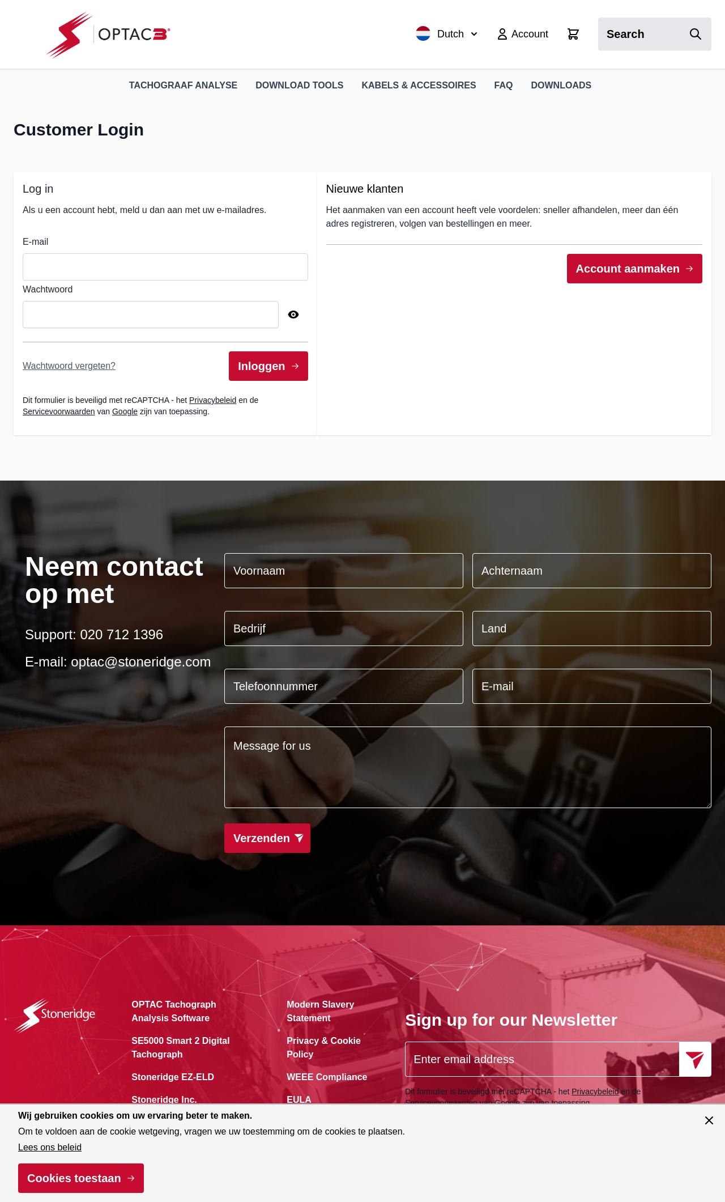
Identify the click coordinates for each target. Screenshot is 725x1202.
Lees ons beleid (50, 1147)
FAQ (503, 85)
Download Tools (299, 85)
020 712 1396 (121, 634)
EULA (299, 1100)
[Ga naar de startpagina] (114, 34)
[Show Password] (293, 314)
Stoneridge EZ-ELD (172, 1077)
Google (125, 411)
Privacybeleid (212, 400)
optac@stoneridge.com (141, 661)
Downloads (561, 85)
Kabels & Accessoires (419, 85)
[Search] (695, 34)
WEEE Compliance (327, 1077)
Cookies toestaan (74, 1178)
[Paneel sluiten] (709, 1120)
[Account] (522, 34)
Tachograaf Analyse (183, 85)
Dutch (446, 33)
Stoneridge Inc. (164, 1100)
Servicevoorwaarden (59, 411)
